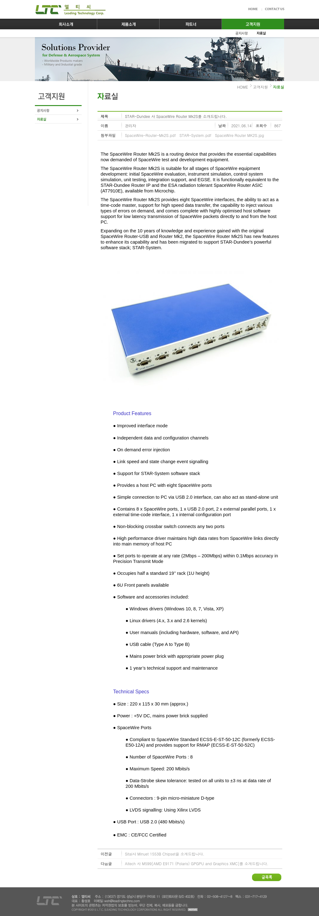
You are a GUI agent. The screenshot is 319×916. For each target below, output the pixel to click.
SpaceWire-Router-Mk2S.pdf (150, 135)
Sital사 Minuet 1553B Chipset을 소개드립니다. (164, 853)
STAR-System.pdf (195, 135)
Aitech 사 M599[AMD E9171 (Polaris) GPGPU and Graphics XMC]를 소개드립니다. (196, 863)
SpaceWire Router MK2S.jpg (239, 135)
